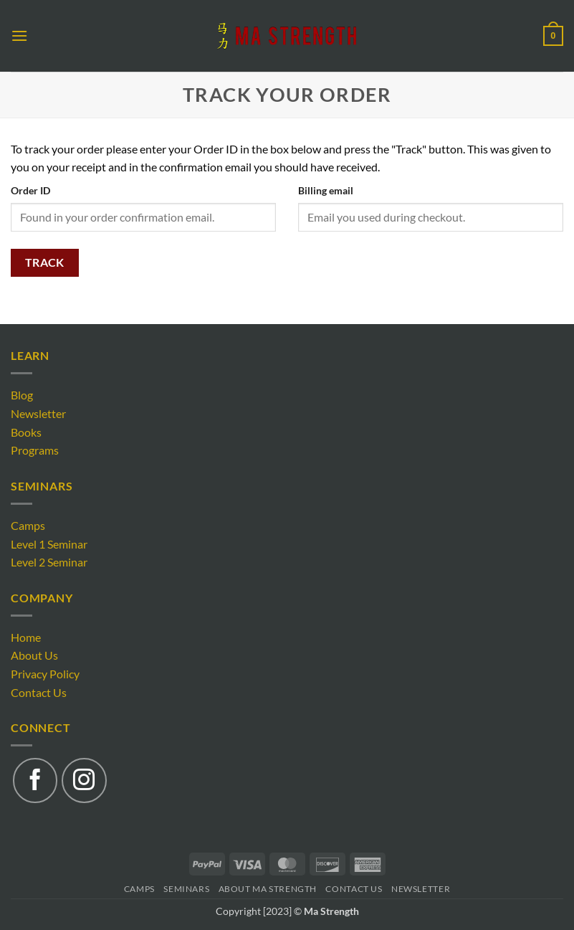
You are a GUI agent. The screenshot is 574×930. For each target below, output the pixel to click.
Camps (28, 525)
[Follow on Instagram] (84, 780)
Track (44, 262)
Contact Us (39, 692)
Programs (35, 450)
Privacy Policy (45, 673)
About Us (34, 655)
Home (26, 637)
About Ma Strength (268, 888)
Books (26, 432)
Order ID (30, 190)
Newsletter (38, 413)
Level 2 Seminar (49, 562)
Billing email (325, 190)
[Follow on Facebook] (35, 780)
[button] (19, 35)
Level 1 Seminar (49, 544)
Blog (22, 395)
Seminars (186, 888)
